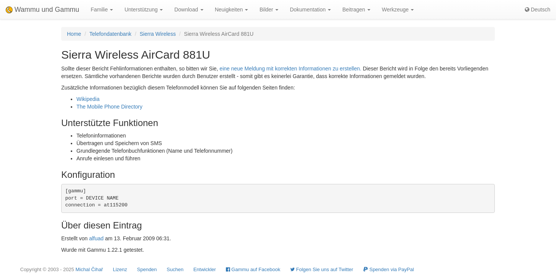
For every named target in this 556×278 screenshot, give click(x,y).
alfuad (96, 238)
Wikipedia (88, 99)
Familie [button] (102, 9)
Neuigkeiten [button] (231, 9)
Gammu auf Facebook (253, 269)
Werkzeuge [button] (398, 9)
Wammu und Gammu (42, 9)
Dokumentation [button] (310, 9)
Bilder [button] (268, 9)
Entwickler (204, 269)
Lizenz (120, 269)
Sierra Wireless (158, 34)
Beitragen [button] (356, 9)
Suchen (175, 269)
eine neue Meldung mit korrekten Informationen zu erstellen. (290, 69)
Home (74, 34)
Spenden (147, 269)
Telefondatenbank (110, 34)
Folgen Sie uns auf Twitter (321, 269)
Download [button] (188, 9)
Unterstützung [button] (143, 9)
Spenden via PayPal (388, 269)
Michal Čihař (89, 269)
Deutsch (537, 9)
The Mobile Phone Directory (109, 107)
